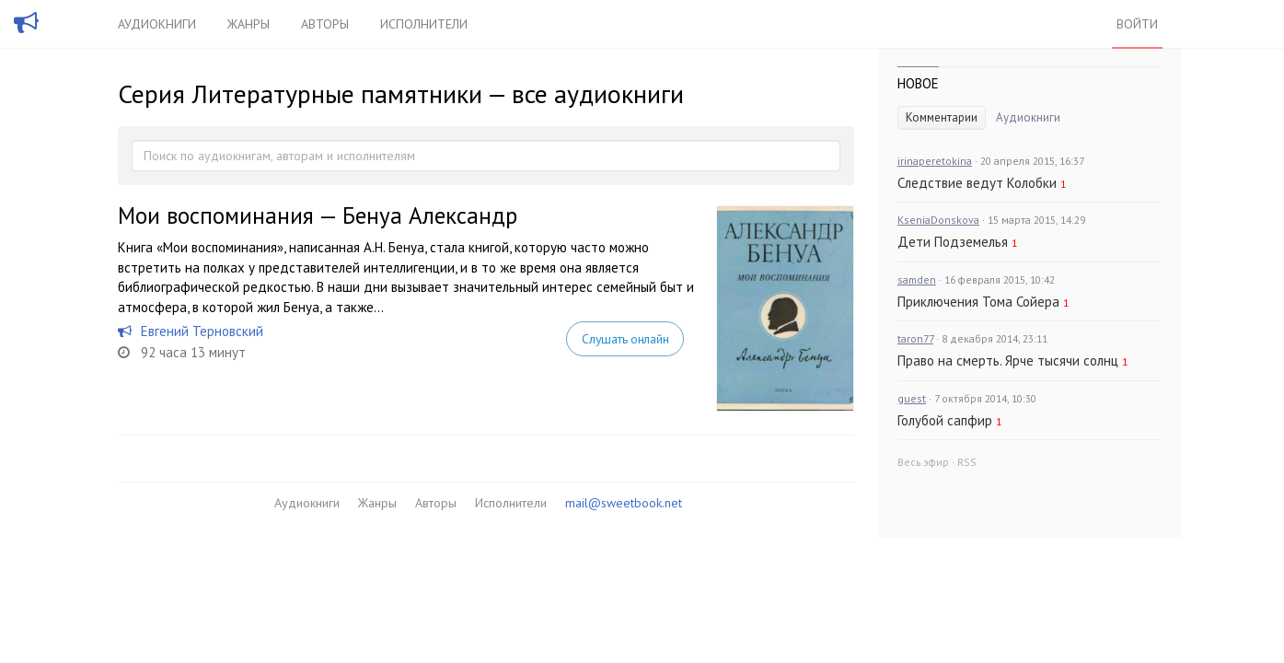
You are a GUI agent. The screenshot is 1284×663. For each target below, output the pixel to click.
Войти (1137, 24)
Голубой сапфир (944, 420)
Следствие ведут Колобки (977, 183)
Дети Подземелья (952, 241)
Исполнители (424, 24)
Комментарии (941, 117)
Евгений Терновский (202, 331)
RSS (967, 462)
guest (911, 398)
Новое (918, 83)
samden (916, 279)
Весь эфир (923, 462)
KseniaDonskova (938, 220)
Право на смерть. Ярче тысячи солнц (1007, 360)
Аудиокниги (157, 24)
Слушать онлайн (625, 339)
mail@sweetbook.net (623, 502)
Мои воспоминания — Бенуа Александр (317, 215)
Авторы (325, 24)
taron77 (915, 338)
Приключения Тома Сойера (978, 301)
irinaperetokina (934, 161)
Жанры (248, 24)
